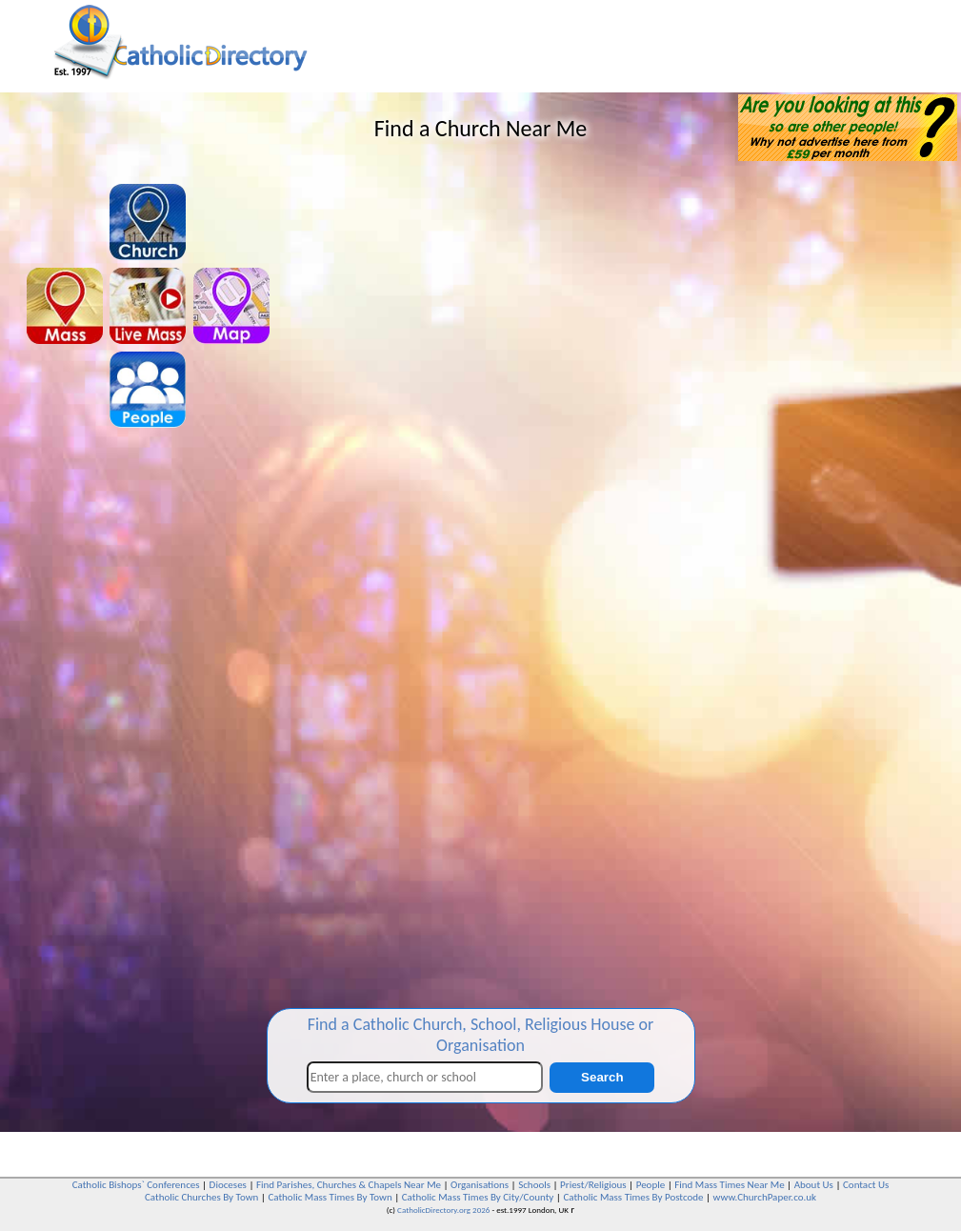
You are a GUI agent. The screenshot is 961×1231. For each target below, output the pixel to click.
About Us (813, 1185)
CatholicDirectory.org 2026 (443, 1209)
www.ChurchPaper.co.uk (764, 1197)
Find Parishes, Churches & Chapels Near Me (348, 1185)
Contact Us (866, 1185)
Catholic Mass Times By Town (329, 1197)
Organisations (479, 1185)
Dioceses (228, 1185)
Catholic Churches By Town (201, 1197)
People (651, 1185)
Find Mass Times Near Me (729, 1185)
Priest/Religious (593, 1185)
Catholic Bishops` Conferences (136, 1185)
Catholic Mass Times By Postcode (633, 1197)
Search (602, 1077)
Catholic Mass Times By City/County (478, 1197)
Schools (534, 1185)
